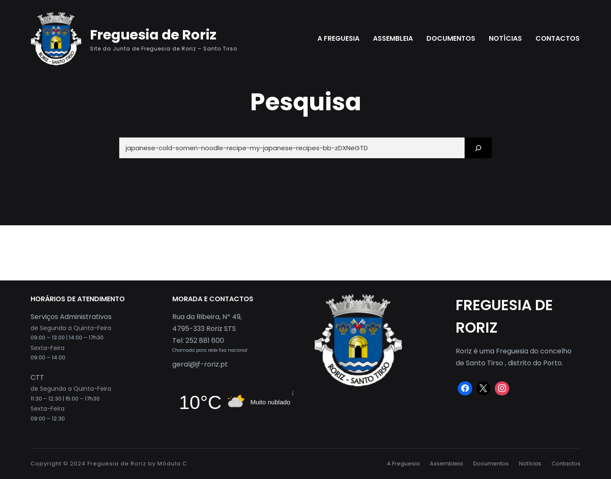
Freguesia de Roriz (153, 34)
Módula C (172, 463)
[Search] (478, 147)
